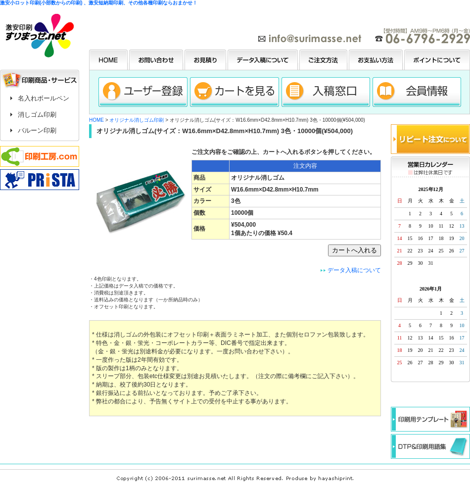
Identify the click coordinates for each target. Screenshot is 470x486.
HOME (96, 120)
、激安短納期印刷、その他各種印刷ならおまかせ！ (140, 2)
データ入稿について (354, 270)
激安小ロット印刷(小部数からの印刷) (41, 2)
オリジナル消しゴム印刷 (136, 120)
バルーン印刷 (37, 130)
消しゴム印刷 (37, 114)
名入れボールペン (43, 98)
